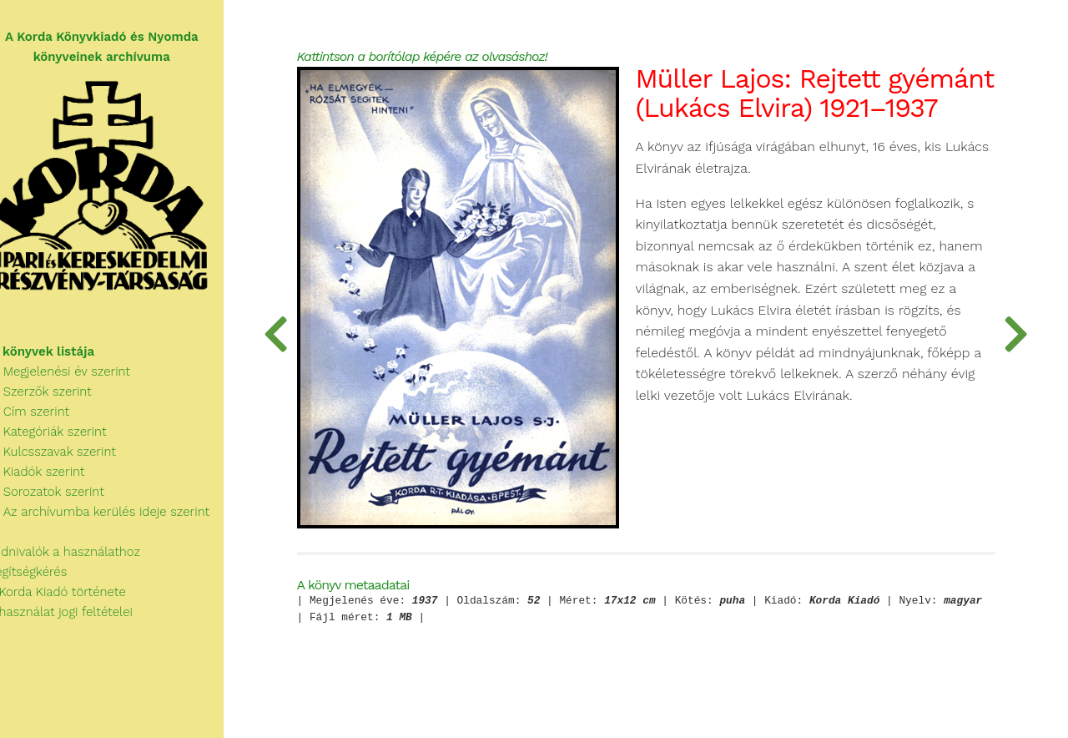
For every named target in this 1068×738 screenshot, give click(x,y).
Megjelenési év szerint (75, 377)
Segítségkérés (44, 577)
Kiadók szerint (52, 477)
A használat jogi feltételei (76, 617)
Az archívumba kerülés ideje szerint (115, 517)
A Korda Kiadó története (73, 597)
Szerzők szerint (56, 397)
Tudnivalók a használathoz (80, 557)
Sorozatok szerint (62, 497)
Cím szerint (45, 417)
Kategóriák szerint (63, 437)
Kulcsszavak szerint (68, 457)
